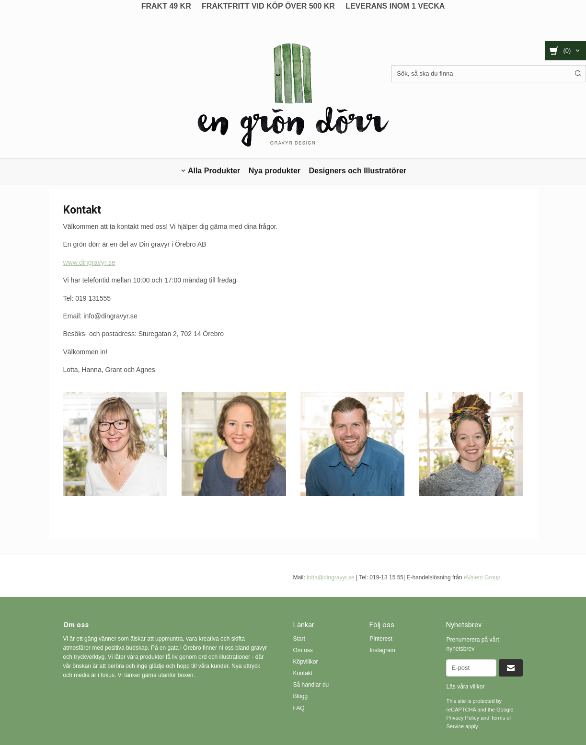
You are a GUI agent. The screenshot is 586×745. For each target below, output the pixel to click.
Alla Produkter (214, 171)
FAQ (299, 708)
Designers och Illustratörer (357, 171)
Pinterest (380, 638)
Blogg (300, 696)
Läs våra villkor (465, 686)
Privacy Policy (462, 718)
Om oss (303, 650)
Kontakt (303, 673)
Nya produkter (274, 171)
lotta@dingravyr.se (331, 577)
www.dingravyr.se (89, 262)
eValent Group (482, 577)
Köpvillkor (305, 661)
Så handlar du (311, 684)
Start (299, 638)
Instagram (382, 650)
